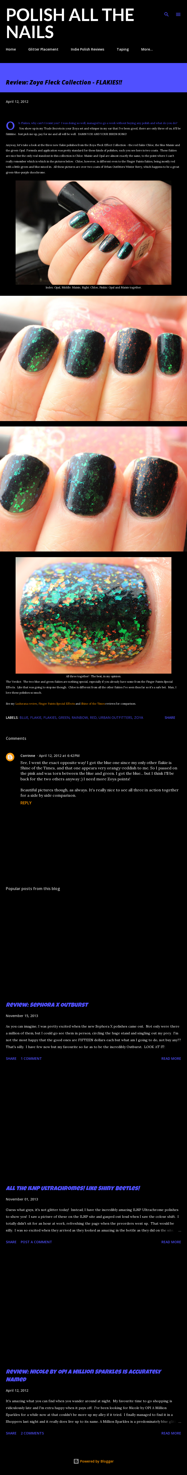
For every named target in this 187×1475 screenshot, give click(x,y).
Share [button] (170, 717)
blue (23, 717)
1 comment (31, 1058)
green (64, 717)
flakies (49, 717)
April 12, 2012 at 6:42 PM (59, 755)
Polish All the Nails (70, 23)
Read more (171, 1058)
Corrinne (27, 755)
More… (147, 49)
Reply (26, 803)
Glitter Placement (43, 49)
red (93, 717)
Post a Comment (36, 1242)
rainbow (80, 717)
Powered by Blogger (93, 1461)
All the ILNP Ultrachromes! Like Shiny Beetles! (73, 1189)
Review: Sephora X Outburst (47, 1005)
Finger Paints (47, 703)
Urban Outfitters (115, 717)
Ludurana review (26, 703)
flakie (35, 717)
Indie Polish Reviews (87, 49)
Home (11, 49)
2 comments (32, 1433)
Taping (123, 49)
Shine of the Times (93, 703)
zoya (138, 717)
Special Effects (65, 703)
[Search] (166, 9)
